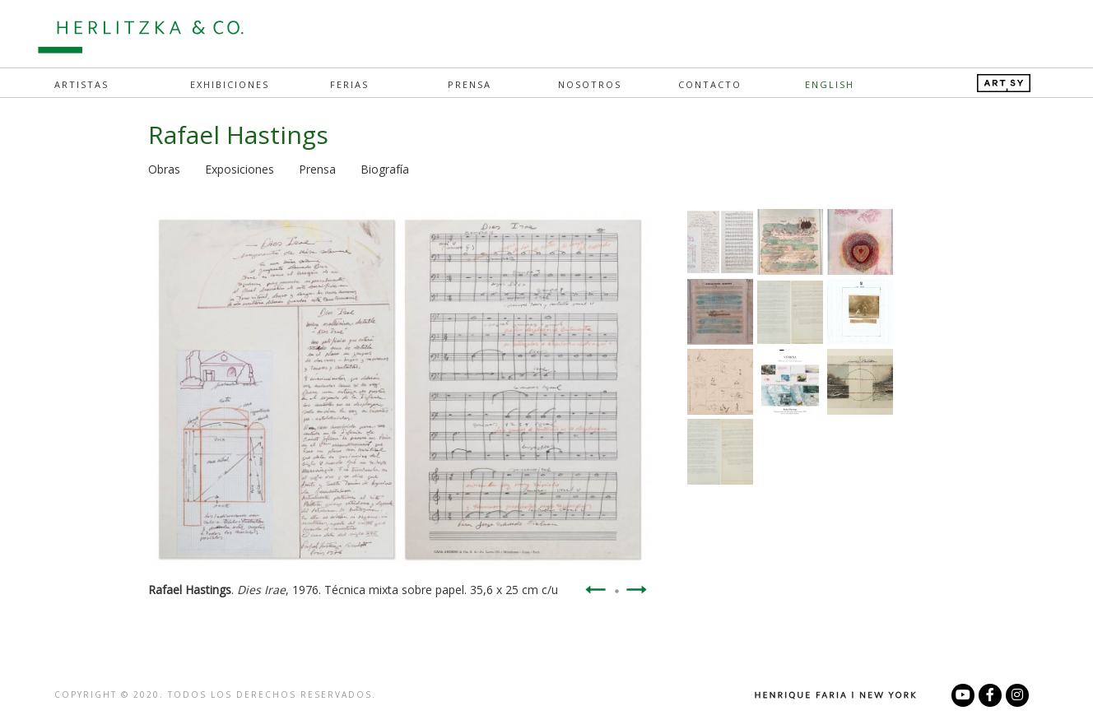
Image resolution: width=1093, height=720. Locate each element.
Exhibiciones (229, 84)
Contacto (710, 84)
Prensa (469, 84)
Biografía (384, 169)
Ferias (349, 84)
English (829, 84)
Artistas (81, 84)
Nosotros (589, 84)
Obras (164, 169)
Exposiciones (239, 169)
